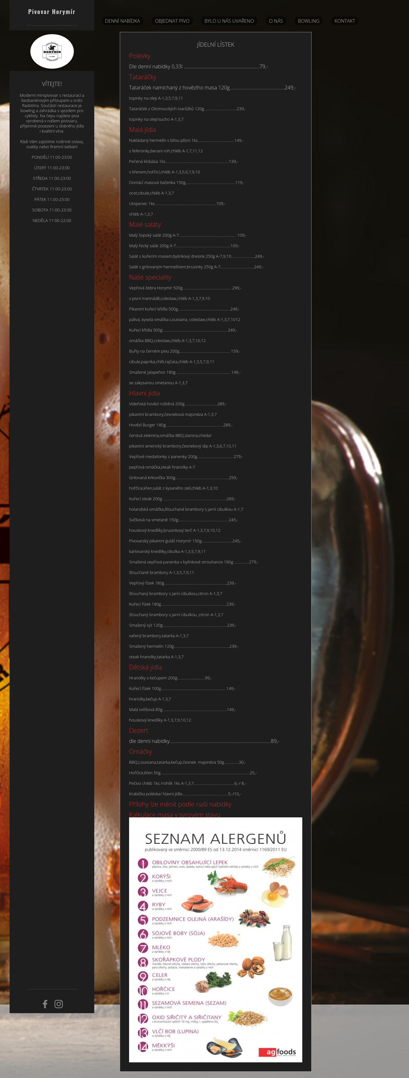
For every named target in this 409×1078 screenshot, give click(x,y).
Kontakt (345, 21)
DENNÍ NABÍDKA (122, 21)
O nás (276, 21)
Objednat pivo (172, 21)
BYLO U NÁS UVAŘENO (229, 21)
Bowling (308, 21)
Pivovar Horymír (52, 11)
